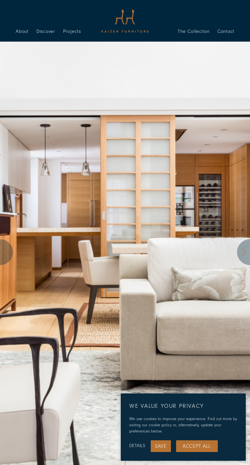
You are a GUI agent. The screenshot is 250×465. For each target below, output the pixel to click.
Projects (72, 31)
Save (161, 446)
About (22, 31)
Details (137, 445)
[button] (6, 252)
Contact (225, 31)
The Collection (194, 31)
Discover (45, 31)
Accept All (197, 446)
